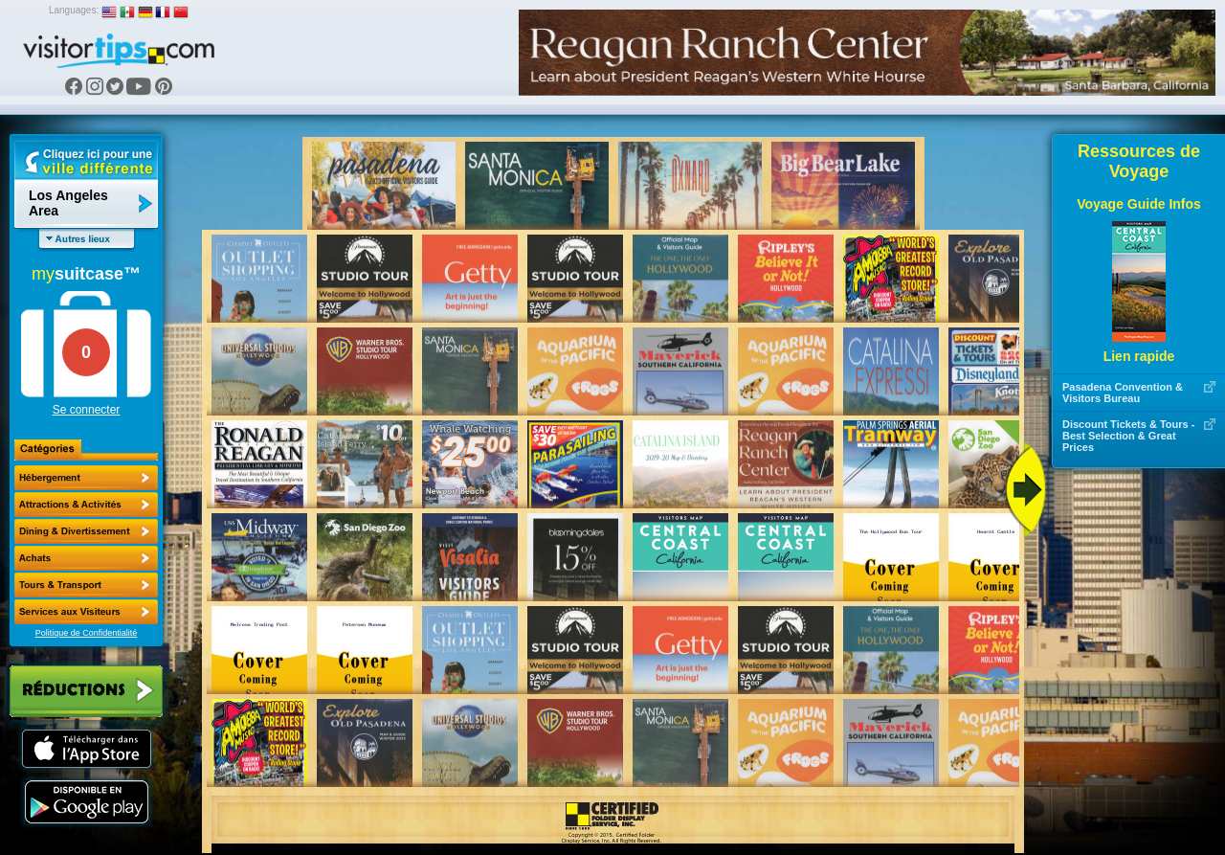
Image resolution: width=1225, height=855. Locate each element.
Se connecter (87, 409)
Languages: (74, 10)
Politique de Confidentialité (86, 633)
